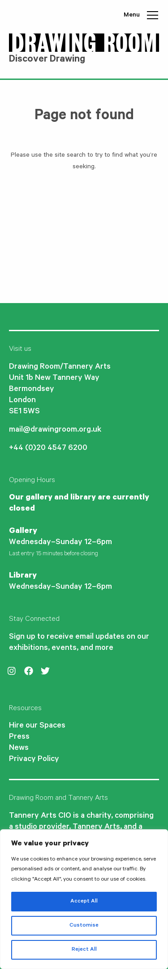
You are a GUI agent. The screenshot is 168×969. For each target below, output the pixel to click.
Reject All (84, 950)
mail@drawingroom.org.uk (55, 430)
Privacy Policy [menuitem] (34, 759)
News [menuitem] (19, 748)
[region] (84, 899)
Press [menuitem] (19, 737)
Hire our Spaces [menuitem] (37, 726)
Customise (84, 926)
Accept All (84, 901)
